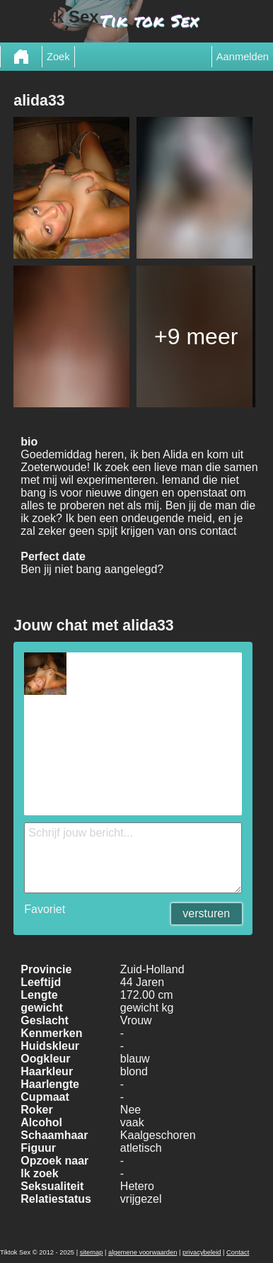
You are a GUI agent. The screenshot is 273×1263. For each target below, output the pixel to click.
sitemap (91, 1252)
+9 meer (196, 336)
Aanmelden (242, 56)
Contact (237, 1252)
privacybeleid (201, 1252)
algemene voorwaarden (143, 1252)
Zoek (58, 56)
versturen (206, 913)
